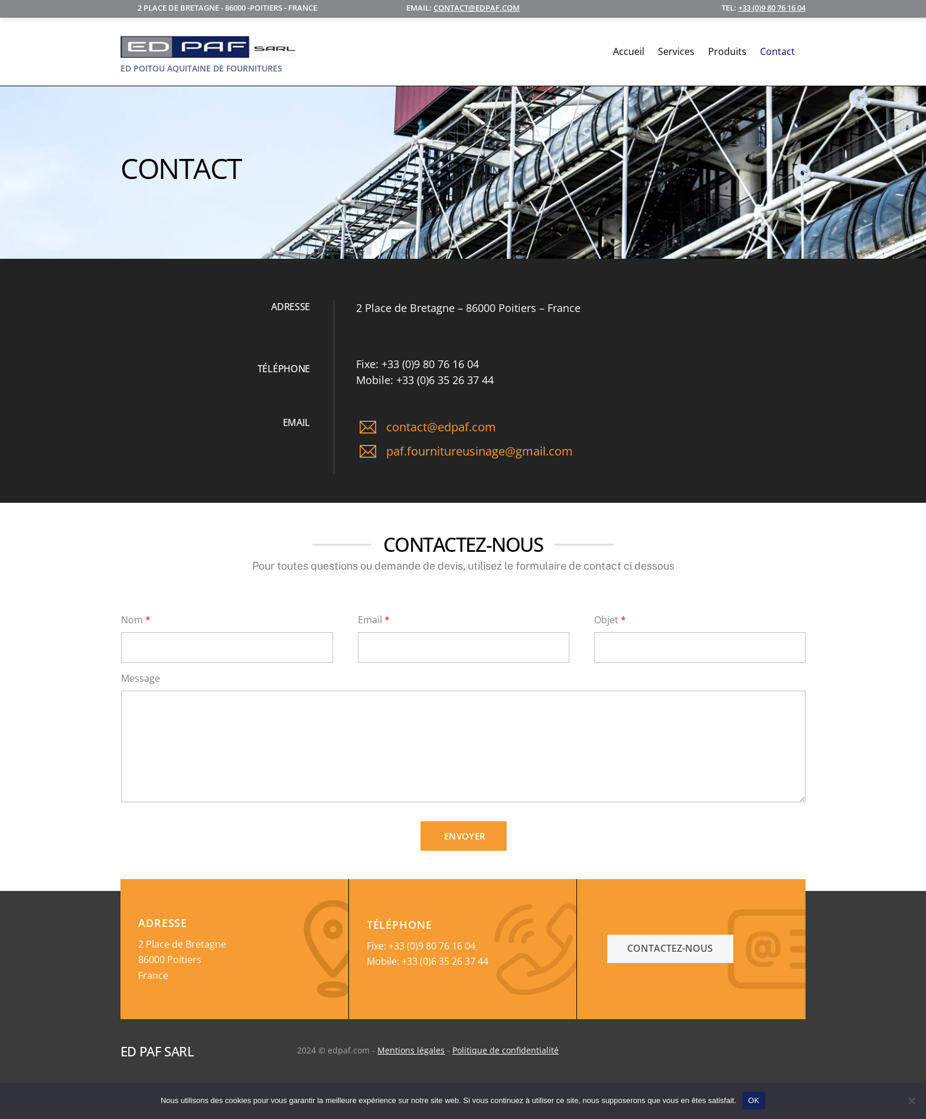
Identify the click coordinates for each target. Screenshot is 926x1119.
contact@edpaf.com (476, 7)
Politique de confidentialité (505, 1050)
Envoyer (465, 836)
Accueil (628, 51)
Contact (777, 51)
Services (676, 51)
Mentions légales (411, 1050)
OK (753, 1100)
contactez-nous (670, 948)
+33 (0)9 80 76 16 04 (772, 7)
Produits (727, 51)
